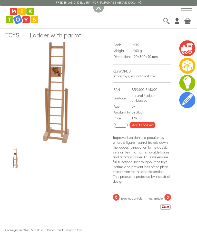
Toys (12, 35)
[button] (187, 10)
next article (159, 197)
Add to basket (142, 124)
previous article (128, 197)
